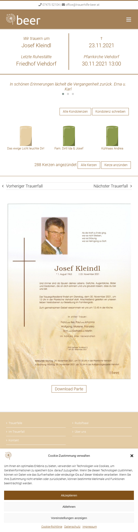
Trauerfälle (15, 423)
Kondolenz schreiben (110, 111)
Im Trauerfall (17, 431)
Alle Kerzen (89, 165)
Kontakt (14, 440)
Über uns (80, 431)
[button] (132, 456)
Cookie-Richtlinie (51, 526)
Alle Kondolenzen (75, 111)
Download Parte (69, 388)
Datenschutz (72, 526)
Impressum (90, 526)
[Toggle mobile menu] (129, 19)
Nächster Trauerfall (111, 186)
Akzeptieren (69, 495)
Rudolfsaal (81, 423)
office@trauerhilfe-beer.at (83, 5)
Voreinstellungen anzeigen (69, 518)
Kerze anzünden (116, 165)
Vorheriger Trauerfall (24, 186)
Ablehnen (68, 506)
